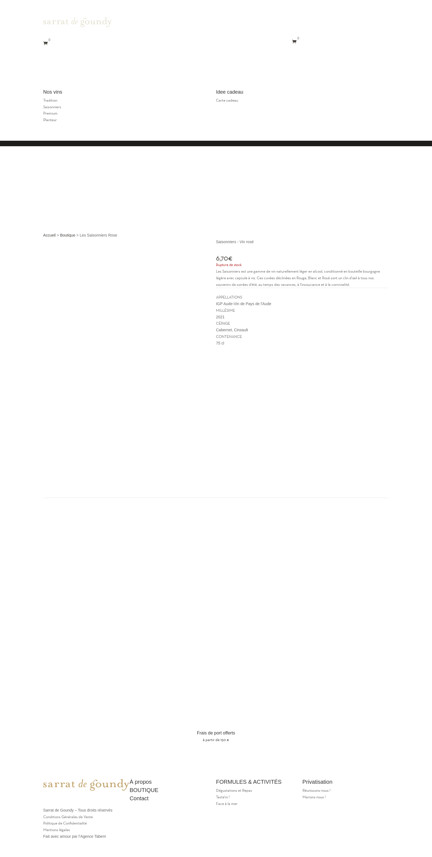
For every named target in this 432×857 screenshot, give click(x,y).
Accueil (49, 235)
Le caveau (119, 69)
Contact (102, 77)
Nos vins (82, 77)
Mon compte (126, 77)
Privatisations (57, 77)
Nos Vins (221, 30)
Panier (91, 85)
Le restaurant (93, 69)
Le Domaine (65, 69)
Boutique (67, 235)
